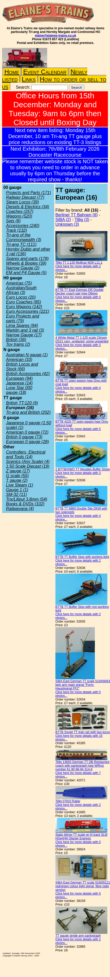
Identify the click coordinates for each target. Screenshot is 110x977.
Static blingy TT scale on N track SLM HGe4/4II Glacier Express (81, 836)
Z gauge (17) (18, 471)
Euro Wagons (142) (24, 306)
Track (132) (16, 230)
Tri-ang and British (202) (28, 412)
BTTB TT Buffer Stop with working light (82, 557)
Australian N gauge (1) (27, 355)
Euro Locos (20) (21, 297)
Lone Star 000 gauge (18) (19, 390)
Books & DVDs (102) (25, 504)
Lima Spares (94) (22, 325)
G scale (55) (17, 475)
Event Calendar (44, 71)
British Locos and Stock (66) (22, 366)
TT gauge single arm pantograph (78, 936)
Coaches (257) (19, 211)
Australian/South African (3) (21, 290)
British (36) (16, 339)
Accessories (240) (22, 225)
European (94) (19, 378)
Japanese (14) (19, 383)
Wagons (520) (19, 216)
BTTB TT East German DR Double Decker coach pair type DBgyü (79, 291)
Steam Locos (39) (22, 202)
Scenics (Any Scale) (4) (28, 461)
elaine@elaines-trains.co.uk (55, 35)
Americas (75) (19, 283)
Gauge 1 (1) (17, 490)
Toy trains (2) (18, 344)
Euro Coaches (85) (23, 302)
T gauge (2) (17, 480)
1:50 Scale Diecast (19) (27, 466)
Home (11, 71)
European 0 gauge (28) (27, 441)
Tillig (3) (82, 219)
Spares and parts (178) (27, 258)
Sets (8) (13, 221)
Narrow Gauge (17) (24, 335)
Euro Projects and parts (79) (22, 318)
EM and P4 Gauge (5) (26, 272)
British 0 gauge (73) (24, 437)
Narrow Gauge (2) (22, 268)
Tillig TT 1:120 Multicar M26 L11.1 (78, 262)
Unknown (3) (67, 224)
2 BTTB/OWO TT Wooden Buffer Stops (82, 469)
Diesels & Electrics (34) (27, 207)
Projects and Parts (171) (28, 192)
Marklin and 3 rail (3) (25, 330)
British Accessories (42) (28, 373)
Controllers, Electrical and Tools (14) (25, 454)
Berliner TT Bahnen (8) (76, 215)
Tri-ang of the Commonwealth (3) (23, 237)
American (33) (19, 359)
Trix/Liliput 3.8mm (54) (26, 499)
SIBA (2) (63, 219)
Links (29, 79)
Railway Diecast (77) (25, 197)
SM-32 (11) (16, 494)
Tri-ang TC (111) (21, 244)
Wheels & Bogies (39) (26, 263)
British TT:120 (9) (22, 403)
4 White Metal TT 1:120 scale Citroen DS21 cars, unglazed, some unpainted (81, 339)
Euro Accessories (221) (27, 311)
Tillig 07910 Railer (67, 801)
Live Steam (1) (19, 485)
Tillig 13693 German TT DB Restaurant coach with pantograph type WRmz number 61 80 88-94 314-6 (82, 765)
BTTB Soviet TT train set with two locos (82, 732)
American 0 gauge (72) (27, 432)
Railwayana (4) (20, 508)
